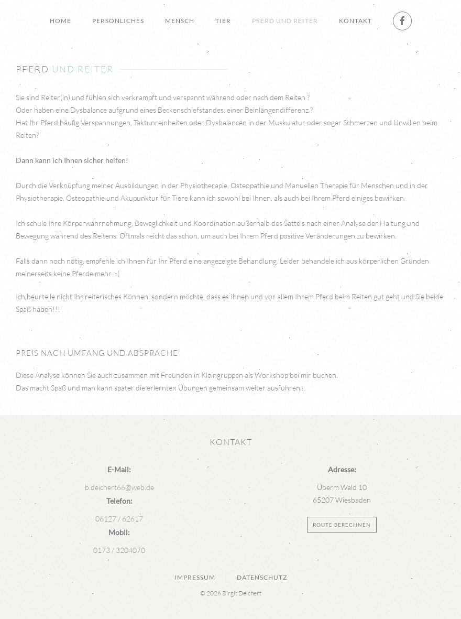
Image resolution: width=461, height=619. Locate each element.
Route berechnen (342, 525)
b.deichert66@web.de (119, 487)
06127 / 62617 (119, 518)
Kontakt (355, 21)
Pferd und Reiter (285, 21)
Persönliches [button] (118, 21)
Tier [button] (223, 21)
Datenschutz (262, 577)
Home (60, 21)
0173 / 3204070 (119, 550)
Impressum (194, 577)
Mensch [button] (179, 21)
